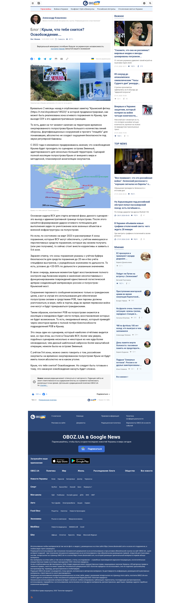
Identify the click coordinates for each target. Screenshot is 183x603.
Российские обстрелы (106, 9)
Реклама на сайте (58, 423)
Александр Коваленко (54, 17)
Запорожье (70, 479)
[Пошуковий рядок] (150, 3)
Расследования (101, 471)
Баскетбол (63, 487)
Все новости (146, 471)
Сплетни (62, 535)
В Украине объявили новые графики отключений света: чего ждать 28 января (132, 226)
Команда (79, 416)
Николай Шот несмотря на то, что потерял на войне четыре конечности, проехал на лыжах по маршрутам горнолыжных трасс (127, 124)
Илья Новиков (121, 369)
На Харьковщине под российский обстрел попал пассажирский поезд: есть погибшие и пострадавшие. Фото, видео (132, 205)
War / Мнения (35, 39)
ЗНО (87, 495)
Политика (51, 471)
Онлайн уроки (72, 495)
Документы (80, 423)
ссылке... (44, 385)
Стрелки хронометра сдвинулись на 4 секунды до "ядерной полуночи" (126, 89)
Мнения (119, 247)
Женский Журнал (90, 535)
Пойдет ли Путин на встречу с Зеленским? (127, 275)
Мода (79, 535)
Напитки (64, 511)
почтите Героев (58, 49)
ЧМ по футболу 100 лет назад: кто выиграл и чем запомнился (128, 328)
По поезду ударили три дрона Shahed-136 (131, 212)
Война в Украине (61, 9)
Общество (130, 471)
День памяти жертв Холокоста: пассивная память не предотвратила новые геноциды (128, 345)
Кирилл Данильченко (124, 262)
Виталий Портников (123, 280)
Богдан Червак (121, 301)
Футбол (54, 487)
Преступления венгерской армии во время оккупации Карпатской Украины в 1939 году (128, 294)
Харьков (61, 479)
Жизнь (81, 471)
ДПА (81, 495)
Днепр (79, 479)
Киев (53, 479)
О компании (56, 416)
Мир (64, 471)
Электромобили (69, 503)
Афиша (54, 535)
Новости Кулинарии (77, 511)
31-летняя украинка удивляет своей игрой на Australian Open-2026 (133, 61)
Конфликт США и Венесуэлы (82, 9)
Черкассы (88, 479)
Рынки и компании (58, 519)
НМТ (93, 495)
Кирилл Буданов (122, 352)
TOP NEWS (120, 143)
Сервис (87, 503)
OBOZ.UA (142, 551)
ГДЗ (53, 495)
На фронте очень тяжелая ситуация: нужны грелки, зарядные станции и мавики (129, 311)
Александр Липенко (123, 335)
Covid (82, 527)
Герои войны (46, 9)
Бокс (79, 487)
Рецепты (54, 511)
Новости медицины (59, 527)
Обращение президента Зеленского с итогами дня (129, 189)
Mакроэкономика (75, 519)
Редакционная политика (48, 400)
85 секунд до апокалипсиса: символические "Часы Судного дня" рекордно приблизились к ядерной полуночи (126, 79)
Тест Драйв (55, 503)
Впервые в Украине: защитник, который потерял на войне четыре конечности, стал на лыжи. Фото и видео (126, 111)
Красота (71, 535)
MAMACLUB (73, 527)
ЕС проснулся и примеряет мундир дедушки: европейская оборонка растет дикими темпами (125, 256)
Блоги (112, 471)
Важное (119, 16)
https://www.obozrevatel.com (114, 546)
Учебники (60, 495)
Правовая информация (110, 416)
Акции (79, 503)
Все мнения (121, 377)
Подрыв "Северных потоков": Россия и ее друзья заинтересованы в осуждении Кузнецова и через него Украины (128, 363)
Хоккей (72, 487)
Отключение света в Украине (130, 9)
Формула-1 (88, 487)
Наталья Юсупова (122, 318)
